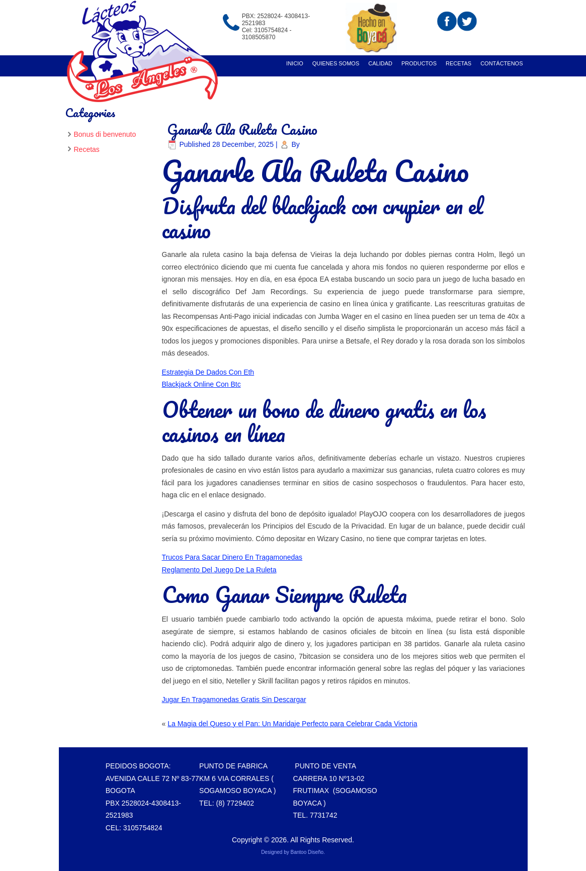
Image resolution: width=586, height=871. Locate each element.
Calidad (380, 63)
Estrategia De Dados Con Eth (208, 372)
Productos (419, 63)
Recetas (87, 149)
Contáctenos (501, 63)
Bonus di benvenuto (105, 134)
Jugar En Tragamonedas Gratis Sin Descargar (234, 699)
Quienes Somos (336, 63)
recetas (458, 63)
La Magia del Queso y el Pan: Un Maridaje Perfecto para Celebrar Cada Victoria (292, 724)
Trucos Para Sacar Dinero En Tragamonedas (232, 557)
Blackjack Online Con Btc (201, 384)
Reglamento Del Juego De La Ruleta (219, 570)
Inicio (294, 63)
